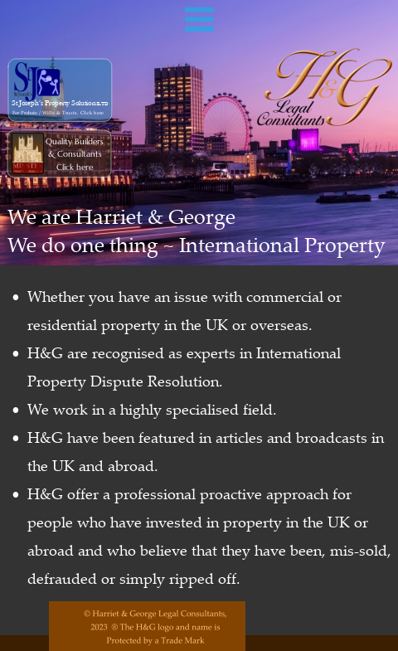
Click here (74, 167)
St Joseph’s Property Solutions (56, 103)
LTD (103, 104)
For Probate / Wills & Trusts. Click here (58, 113)
